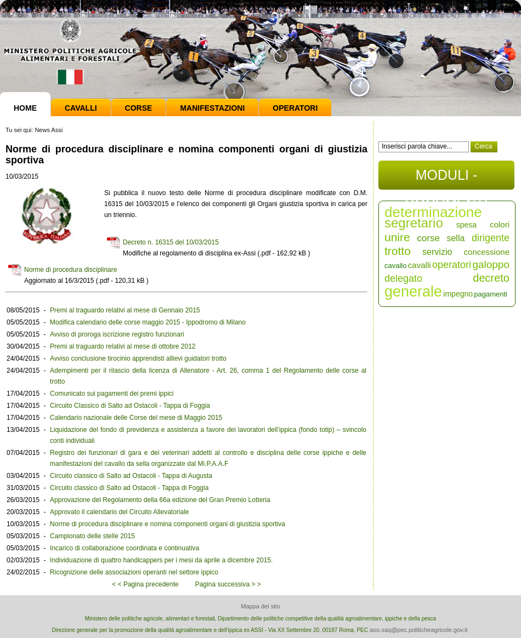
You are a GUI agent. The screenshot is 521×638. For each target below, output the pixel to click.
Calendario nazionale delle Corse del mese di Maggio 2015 (136, 417)
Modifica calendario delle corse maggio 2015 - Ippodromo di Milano (148, 322)
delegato (403, 278)
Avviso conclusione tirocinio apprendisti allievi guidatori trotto (138, 358)
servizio (437, 252)
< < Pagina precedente (145, 584)
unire (397, 237)
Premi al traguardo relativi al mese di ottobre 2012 (122, 346)
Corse (138, 108)
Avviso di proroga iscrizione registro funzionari (117, 334)
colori (499, 224)
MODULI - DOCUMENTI (446, 178)
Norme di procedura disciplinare (70, 270)
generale (413, 291)
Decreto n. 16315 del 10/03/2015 (171, 242)
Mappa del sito (260, 606)
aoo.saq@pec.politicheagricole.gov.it (419, 629)
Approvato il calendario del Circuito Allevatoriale (119, 512)
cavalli (419, 265)
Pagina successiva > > (228, 584)
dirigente (490, 237)
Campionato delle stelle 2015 (92, 536)
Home (25, 108)
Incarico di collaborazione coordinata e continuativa (124, 548)
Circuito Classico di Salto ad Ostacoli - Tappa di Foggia (130, 405)
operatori (451, 264)
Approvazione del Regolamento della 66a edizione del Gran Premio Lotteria (160, 500)
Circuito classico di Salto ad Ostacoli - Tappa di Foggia (129, 488)
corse (428, 238)
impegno (458, 293)
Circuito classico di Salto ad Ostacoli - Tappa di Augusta (131, 476)
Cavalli (81, 108)
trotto (397, 250)
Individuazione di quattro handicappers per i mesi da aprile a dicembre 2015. (161, 560)
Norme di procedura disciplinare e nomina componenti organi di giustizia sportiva (167, 524)
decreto (491, 278)
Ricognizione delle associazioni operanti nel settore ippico (134, 572)
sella (455, 238)
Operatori (295, 108)
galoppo (490, 264)
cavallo (395, 265)
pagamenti (490, 294)
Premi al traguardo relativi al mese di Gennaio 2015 (125, 310)
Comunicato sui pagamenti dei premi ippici (111, 393)
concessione (486, 252)
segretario (413, 222)
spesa (466, 224)
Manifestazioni (212, 108)
